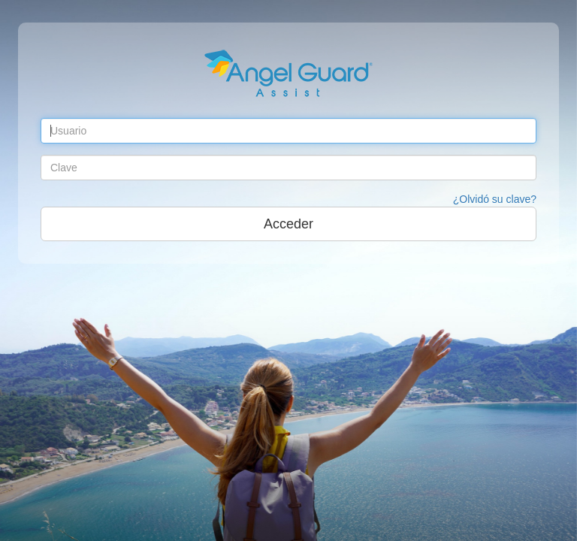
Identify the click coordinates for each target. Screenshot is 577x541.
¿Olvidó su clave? (494, 199)
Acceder (288, 223)
